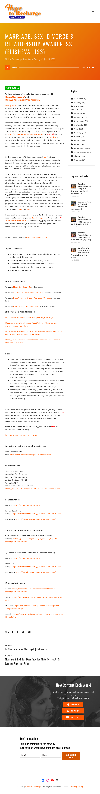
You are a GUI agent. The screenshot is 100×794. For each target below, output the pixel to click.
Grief (76, 129)
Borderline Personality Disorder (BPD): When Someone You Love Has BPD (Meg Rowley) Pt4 (81, 188)
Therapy (37, 59)
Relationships (17, 59)
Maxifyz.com (10, 105)
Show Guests (28, 59)
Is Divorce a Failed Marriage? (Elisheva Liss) (27, 649)
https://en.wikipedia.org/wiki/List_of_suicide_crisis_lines (32, 489)
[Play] (7, 67)
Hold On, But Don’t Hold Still (26, 306)
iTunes (73, 704)
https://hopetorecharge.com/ (26, 505)
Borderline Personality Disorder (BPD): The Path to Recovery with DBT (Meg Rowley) (81, 236)
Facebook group (39, 218)
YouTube (73, 717)
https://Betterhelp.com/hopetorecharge (25, 134)
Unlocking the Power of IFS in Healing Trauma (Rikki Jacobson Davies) (81, 205)
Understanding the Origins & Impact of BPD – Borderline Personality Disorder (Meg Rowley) (80, 252)
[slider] (49, 67)
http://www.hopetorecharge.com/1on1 (22, 435)
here (45, 157)
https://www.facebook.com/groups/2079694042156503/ (36, 514)
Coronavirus (79, 117)
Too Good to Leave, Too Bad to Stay (28, 292)
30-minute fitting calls (15, 221)
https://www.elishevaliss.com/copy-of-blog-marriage (29, 317)
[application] (50, 67)
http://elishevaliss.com (36, 237)
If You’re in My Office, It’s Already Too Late (32, 298)
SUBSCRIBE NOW (71, 756)
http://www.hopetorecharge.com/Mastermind (30, 454)
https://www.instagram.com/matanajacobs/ (36, 519)
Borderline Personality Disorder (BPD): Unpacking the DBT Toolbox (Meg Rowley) (81, 220)
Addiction (78, 99)
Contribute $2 (12, 88)
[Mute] (88, 67)
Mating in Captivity (22, 287)
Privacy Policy (77, 786)
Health (77, 136)
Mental (77, 140)
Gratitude (78, 125)
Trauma (77, 160)
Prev (8, 645)
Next (8, 656)
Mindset (8, 59)
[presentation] (40, 768)
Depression (79, 121)
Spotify (73, 711)
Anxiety (77, 102)
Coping (77, 113)
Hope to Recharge (33, 786)
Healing (78, 133)
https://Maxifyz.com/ (15, 97)
